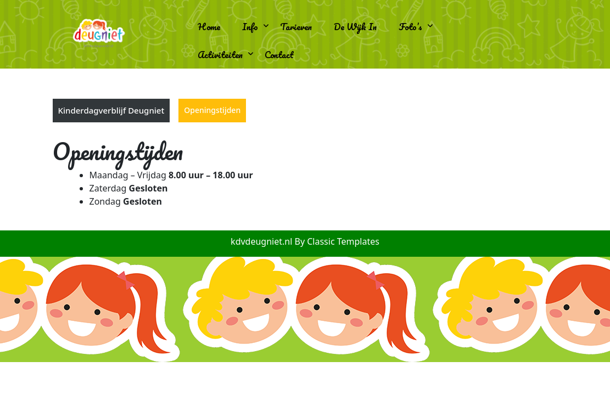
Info (250, 26)
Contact (279, 54)
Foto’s (410, 26)
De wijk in (355, 26)
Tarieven (296, 26)
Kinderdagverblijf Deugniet (111, 110)
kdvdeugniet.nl (262, 241)
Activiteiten (220, 54)
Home (209, 26)
